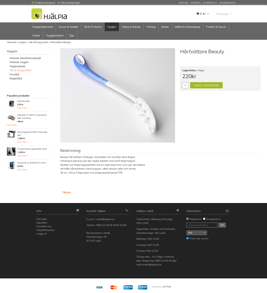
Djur (71, 35)
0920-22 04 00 (104, 225)
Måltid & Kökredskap (187, 26)
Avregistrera (213, 219)
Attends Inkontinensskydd (25, 58)
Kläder (165, 26)
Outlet (36, 35)
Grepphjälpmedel (42, 26)
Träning (150, 26)
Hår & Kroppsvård (38, 42)
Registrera (195, 219)
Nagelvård (16, 78)
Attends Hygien (19, 62)
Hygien (111, 26)
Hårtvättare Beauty (60, 42)
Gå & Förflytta (93, 26)
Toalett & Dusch (216, 26)
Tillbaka (66, 192)
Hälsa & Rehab (131, 26)
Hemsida (11, 42)
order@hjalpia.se (105, 219)
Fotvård (14, 74)
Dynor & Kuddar (68, 26)
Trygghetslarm (55, 35)
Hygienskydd (17, 66)
